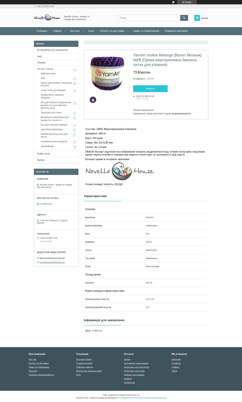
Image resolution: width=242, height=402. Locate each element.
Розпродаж (129, 382)
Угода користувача (48, 39)
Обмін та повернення (146, 31)
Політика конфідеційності (82, 39)
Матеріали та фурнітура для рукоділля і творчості (55, 118)
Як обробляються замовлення (52, 50)
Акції (39, 56)
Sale (43, 78)
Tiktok (174, 371)
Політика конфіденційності (41, 375)
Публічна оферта (84, 367)
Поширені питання (176, 31)
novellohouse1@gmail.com (52, 262)
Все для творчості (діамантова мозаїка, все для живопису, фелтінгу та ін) (56, 105)
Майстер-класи (48, 73)
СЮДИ (118, 184)
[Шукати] (184, 18)
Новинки (41, 62)
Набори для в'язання (134, 375)
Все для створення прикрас (54, 125)
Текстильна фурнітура (51, 129)
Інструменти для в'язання (136, 363)
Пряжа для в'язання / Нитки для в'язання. (56, 84)
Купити (150, 88)
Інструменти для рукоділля (54, 141)
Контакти (33, 371)
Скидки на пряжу (84, 363)
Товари (57, 31)
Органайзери (47, 146)
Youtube (175, 367)
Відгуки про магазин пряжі (89, 371)
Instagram (176, 359)
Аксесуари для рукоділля (136, 367)
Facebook (176, 363)
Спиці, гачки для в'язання (53, 90)
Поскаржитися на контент (130, 398)
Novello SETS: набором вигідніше (52, 96)
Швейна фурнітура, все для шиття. (54, 135)
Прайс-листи (43, 153)
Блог (91, 31)
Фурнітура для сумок (51, 112)
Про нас (75, 31)
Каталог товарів (45, 69)
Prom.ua (135, 395)
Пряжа (127, 359)
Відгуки (40, 160)
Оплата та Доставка (112, 31)
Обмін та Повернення (39, 367)
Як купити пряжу (84, 359)
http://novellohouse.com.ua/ (52, 258)
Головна (42, 31)
